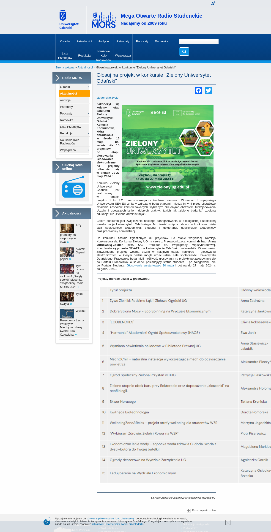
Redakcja (66, 133)
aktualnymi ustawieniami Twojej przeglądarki (117, 524)
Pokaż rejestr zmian (201, 511)
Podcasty (66, 113)
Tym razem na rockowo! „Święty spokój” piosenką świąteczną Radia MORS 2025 (72, 276)
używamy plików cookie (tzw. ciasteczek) (110, 518)
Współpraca (68, 150)
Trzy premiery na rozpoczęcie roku (70, 233)
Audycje (65, 100)
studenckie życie (107, 97)
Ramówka (66, 120)
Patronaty (66, 107)
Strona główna (64, 67)
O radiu (65, 87)
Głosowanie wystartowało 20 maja (150, 265)
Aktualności (85, 67)
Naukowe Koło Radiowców (69, 141)
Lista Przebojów (70, 126)
